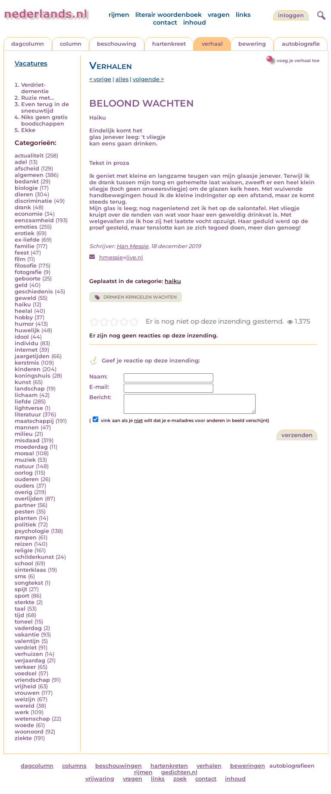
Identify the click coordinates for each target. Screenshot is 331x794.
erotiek (24, 233)
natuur (24, 466)
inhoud (194, 22)
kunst (23, 382)
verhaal (212, 44)
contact (165, 22)
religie (24, 550)
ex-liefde (27, 239)
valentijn (27, 641)
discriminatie (33, 201)
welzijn (25, 699)
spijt (21, 589)
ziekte (23, 738)
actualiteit (29, 155)
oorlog (24, 472)
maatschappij (34, 421)
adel (21, 162)
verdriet (26, 647)
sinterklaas (30, 570)
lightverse (29, 408)
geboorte (28, 278)
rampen (26, 537)
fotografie (28, 272)
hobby (24, 317)
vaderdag (28, 628)
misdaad (27, 440)
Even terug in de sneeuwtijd (45, 107)
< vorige (100, 79)
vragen (219, 15)
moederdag (31, 447)
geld (21, 285)
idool (22, 337)
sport (22, 595)
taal (20, 608)
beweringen (247, 765)
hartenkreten (169, 765)
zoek (180, 778)
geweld (25, 298)
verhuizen (29, 654)
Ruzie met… (37, 98)
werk (22, 712)
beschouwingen (118, 765)
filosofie (26, 265)
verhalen (209, 765)
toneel (24, 621)
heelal (23, 311)
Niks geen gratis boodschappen (44, 120)
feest (22, 252)
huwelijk (27, 330)
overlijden (29, 498)
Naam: (98, 376)
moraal (24, 453)
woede (24, 725)
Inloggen (291, 15)
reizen (23, 544)
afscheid (27, 168)
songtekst (29, 583)
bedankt (27, 181)
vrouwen (27, 693)
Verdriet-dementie (35, 88)
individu (26, 343)
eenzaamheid (34, 220)
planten (26, 518)
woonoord (29, 731)
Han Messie (132, 246)
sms (20, 576)
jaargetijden (32, 356)
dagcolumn (27, 44)
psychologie (32, 531)
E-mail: (99, 387)
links (243, 15)
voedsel (26, 673)
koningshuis (32, 375)
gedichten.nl (179, 772)
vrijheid (25, 686)
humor (24, 324)
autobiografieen (292, 765)
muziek (25, 460)
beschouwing (116, 44)
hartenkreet (169, 44)
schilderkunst (34, 557)
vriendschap (32, 680)
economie (29, 214)
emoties (26, 227)
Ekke (28, 130)
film (20, 259)
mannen (27, 427)
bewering (252, 44)
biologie (26, 188)
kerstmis (27, 362)
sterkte (24, 602)
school (24, 563)
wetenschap (32, 718)
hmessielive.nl (121, 257)
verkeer (25, 667)
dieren (24, 194)
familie (24, 246)
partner (25, 505)
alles (122, 79)
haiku (23, 304)
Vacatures (31, 63)
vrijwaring (99, 778)
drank (23, 207)
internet (26, 350)
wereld (24, 706)
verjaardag (30, 660)
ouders (24, 485)
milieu (24, 434)
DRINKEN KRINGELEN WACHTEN (135, 297)
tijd (19, 615)
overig (23, 492)
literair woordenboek (168, 15)
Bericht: (100, 397)
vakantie (27, 634)
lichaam (26, 395)
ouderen (27, 479)
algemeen (29, 175)
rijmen (119, 15)
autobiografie (301, 44)
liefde (23, 401)
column (70, 44)
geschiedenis (34, 291)
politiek (25, 524)
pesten (24, 511)
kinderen (28, 369)
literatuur (28, 414)
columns (74, 765)
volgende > (148, 79)
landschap (30, 388)
